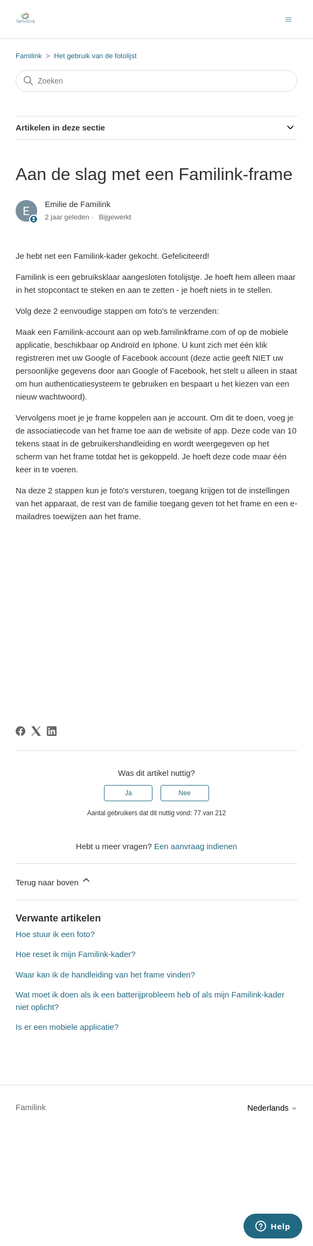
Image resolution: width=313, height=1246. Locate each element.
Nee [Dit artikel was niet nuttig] (185, 793)
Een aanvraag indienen (195, 846)
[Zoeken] (156, 81)
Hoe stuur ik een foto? (55, 934)
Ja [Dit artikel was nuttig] (128, 793)
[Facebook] (20, 731)
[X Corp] (36, 731)
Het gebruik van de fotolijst (95, 56)
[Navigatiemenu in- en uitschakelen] (288, 18)
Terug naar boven (54, 881)
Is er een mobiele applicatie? (67, 1026)
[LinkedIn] (52, 731)
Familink (28, 56)
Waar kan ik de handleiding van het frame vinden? (105, 974)
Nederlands (272, 1107)
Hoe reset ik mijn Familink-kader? (76, 954)
